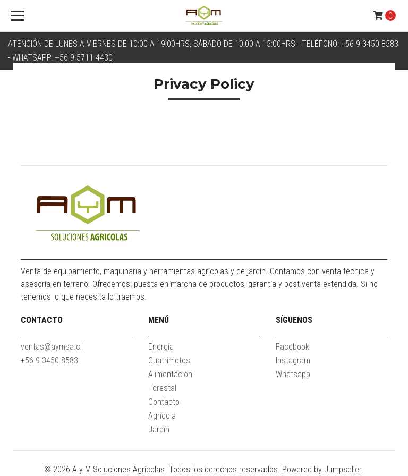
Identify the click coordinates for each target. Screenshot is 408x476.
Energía (161, 347)
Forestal (162, 388)
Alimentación (170, 374)
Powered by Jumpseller (322, 469)
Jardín (158, 429)
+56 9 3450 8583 (49, 360)
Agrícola (162, 416)
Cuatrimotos (169, 360)
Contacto (164, 402)
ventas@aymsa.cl (51, 347)
